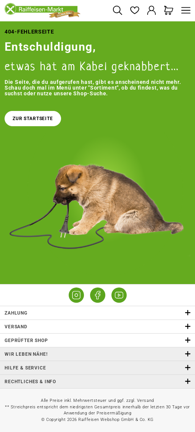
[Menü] (183, 11)
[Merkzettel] (134, 11)
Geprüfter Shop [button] (97, 340)
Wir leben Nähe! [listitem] (97, 354)
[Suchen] (117, 11)
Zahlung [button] (97, 312)
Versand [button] (97, 326)
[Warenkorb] (168, 11)
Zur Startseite (33, 118)
